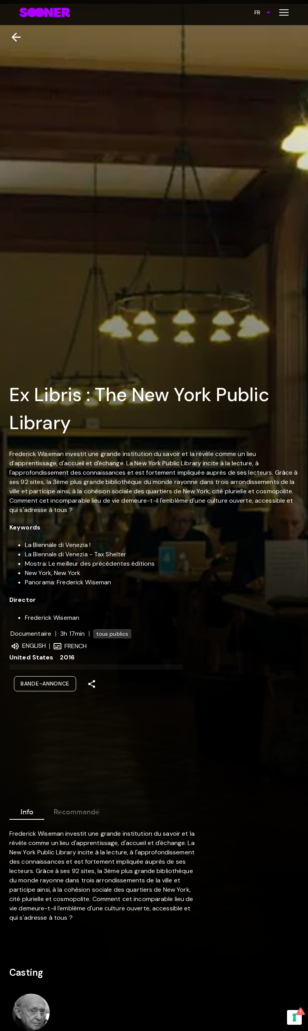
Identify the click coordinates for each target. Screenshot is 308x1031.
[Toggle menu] (284, 12)
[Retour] (13, 37)
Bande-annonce (45, 683)
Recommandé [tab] (76, 810)
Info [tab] (26, 810)
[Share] (91, 684)
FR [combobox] (257, 12)
